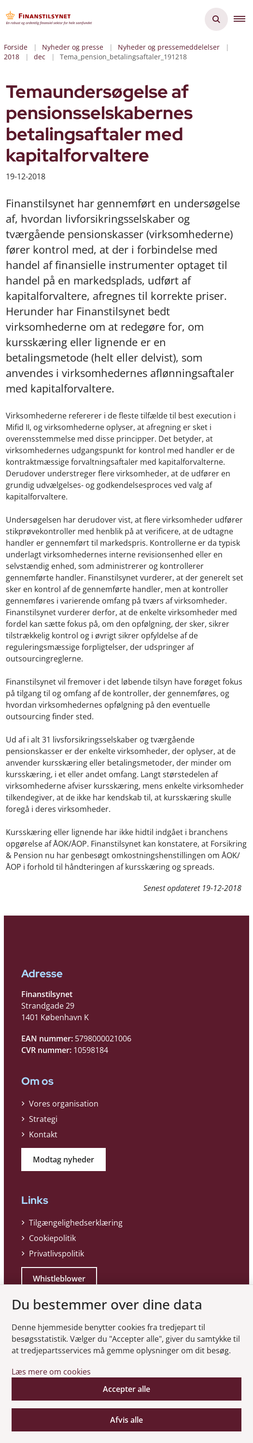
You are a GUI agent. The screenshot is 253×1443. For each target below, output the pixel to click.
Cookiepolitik (52, 1238)
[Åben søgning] (216, 19)
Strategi (43, 1119)
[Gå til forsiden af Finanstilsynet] (46, 19)
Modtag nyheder (63, 1159)
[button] (243, 19)
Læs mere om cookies (51, 1371)
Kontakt (43, 1134)
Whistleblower (59, 1278)
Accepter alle (126, 1389)
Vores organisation (63, 1103)
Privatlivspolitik (56, 1253)
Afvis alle (126, 1420)
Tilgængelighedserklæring (76, 1222)
